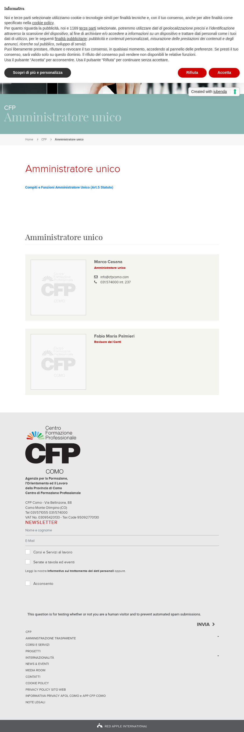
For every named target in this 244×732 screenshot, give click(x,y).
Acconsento (43, 584)
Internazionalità (40, 657)
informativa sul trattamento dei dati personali (80, 571)
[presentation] (68, 601)
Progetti (33, 651)
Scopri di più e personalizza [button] (37, 72)
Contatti (33, 677)
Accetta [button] (224, 72)
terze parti (87, 28)
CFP (44, 139)
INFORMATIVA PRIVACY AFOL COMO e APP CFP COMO (66, 696)
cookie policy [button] (43, 23)
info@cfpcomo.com (114, 277)
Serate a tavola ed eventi (54, 562)
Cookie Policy (37, 683)
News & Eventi (37, 664)
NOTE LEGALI (35, 702)
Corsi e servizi (37, 645)
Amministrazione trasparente (51, 638)
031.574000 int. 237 (115, 282)
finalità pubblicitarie (71, 39)
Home (29, 139)
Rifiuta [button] (192, 72)
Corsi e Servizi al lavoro (52, 552)
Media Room (35, 670)
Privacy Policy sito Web (46, 689)
